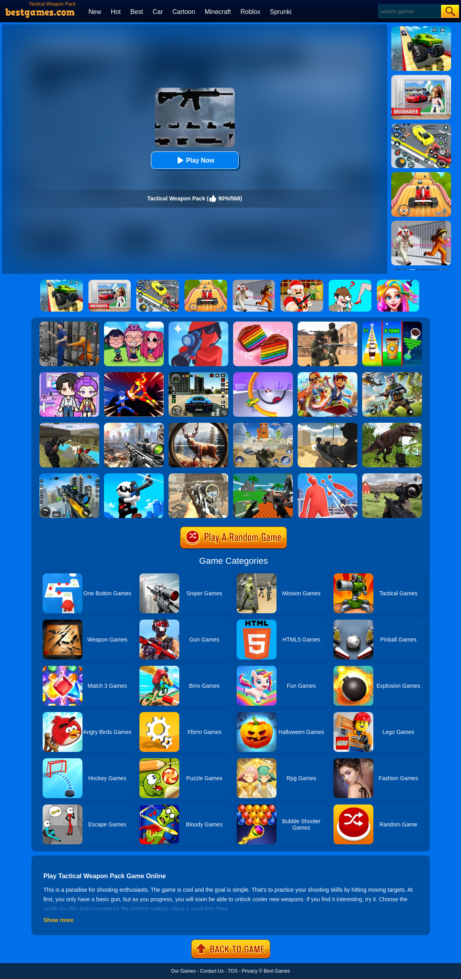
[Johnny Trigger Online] (134, 476)
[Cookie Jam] (263, 324)
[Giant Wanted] (327, 476)
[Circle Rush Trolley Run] (263, 375)
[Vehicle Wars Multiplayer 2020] (263, 476)
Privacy (249, 971)
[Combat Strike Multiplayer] (327, 324)
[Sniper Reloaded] (327, 425)
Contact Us (212, 971)
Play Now (194, 160)
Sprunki (280, 11)
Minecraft (218, 11)
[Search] (409, 11)
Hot (116, 11)
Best (136, 11)
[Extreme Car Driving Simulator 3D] (198, 375)
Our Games (183, 971)
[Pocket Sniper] (198, 324)
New (94, 11)
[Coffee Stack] (392, 324)
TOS (232, 971)
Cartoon (184, 11)
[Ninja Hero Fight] (134, 375)
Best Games (277, 971)
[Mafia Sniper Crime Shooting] (69, 476)
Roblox (250, 11)
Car (158, 11)
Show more (58, 920)
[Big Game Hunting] (198, 425)
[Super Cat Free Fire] (392, 375)
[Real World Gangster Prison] (69, 324)
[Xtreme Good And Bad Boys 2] (69, 425)
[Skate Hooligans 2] (327, 375)
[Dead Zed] (392, 476)
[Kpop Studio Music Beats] (134, 324)
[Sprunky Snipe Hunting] (263, 425)
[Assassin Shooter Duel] (134, 425)
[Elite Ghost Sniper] (198, 476)
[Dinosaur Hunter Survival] (392, 425)
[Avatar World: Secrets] (69, 375)
